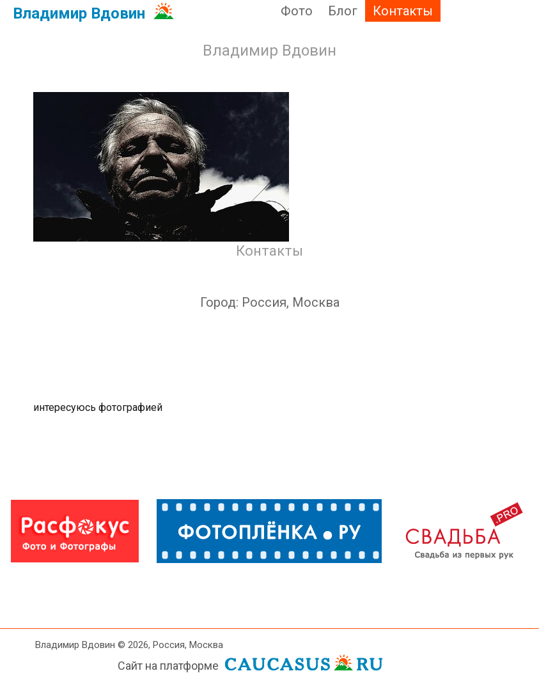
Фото (297, 11)
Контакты (403, 11)
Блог (342, 11)
